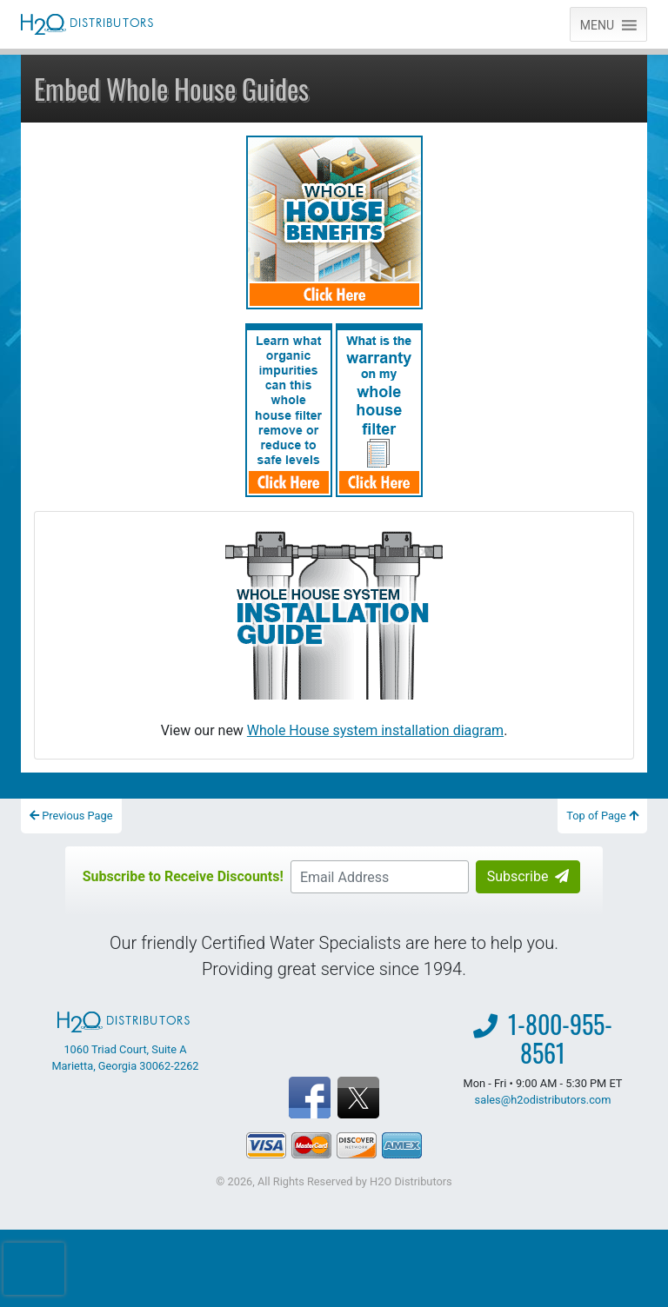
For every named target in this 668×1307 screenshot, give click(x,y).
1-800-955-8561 (560, 1038)
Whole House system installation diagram (375, 730)
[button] (597, 24)
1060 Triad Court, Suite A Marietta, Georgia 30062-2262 (124, 1042)
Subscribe (528, 876)
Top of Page (602, 815)
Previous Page (71, 815)
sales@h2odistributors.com (543, 1099)
